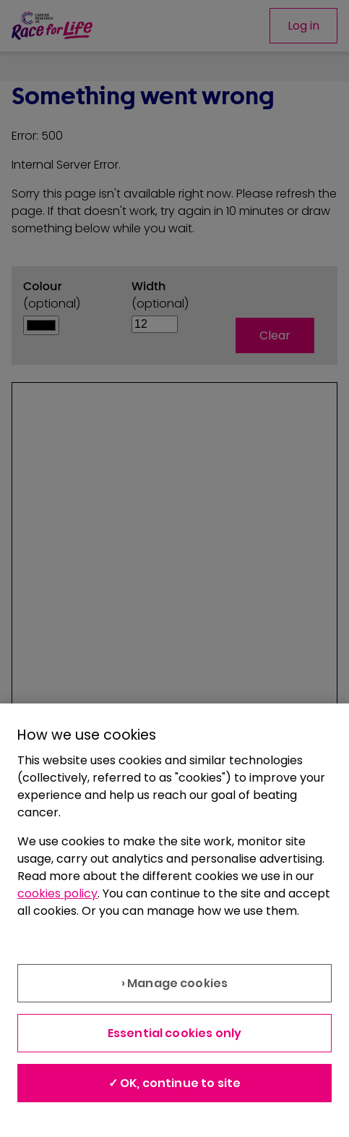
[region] (174, 920)
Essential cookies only (175, 1033)
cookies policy (57, 893)
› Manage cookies (174, 983)
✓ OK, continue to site (174, 1083)
